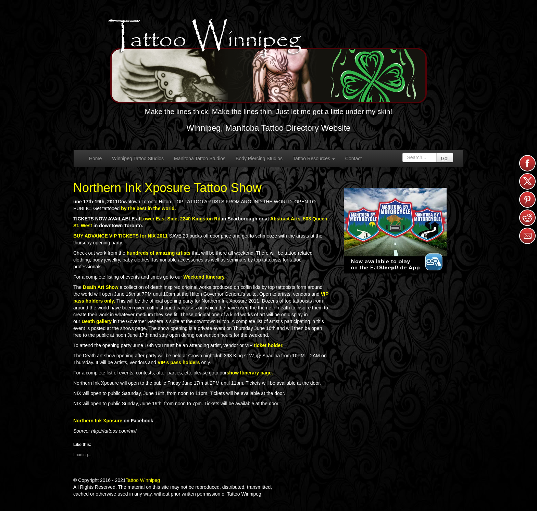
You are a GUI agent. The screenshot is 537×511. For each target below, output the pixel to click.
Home (95, 158)
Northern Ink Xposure (97, 420)
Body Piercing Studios (259, 158)
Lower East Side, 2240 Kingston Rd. (181, 218)
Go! (445, 158)
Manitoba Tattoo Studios (199, 158)
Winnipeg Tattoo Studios (138, 158)
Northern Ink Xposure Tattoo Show (167, 188)
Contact (353, 158)
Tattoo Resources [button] (314, 158)
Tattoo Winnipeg (143, 480)
